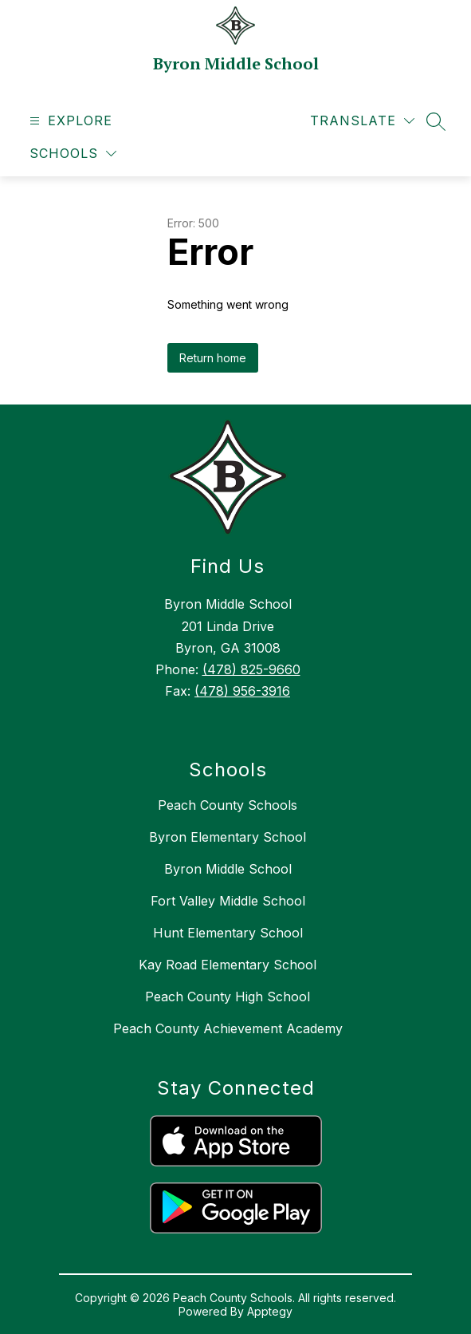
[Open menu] (69, 121)
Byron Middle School (228, 869)
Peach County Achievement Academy (228, 1028)
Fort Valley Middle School (228, 901)
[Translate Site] (362, 121)
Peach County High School (227, 996)
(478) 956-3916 (242, 691)
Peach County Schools (227, 805)
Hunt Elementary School (228, 933)
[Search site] (435, 121)
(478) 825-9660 (251, 669)
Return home (212, 358)
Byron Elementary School (227, 837)
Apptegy (269, 1311)
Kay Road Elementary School (227, 965)
